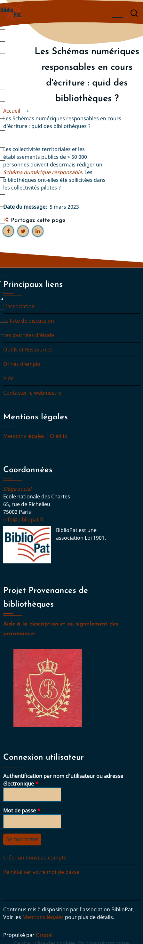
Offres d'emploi (22, 363)
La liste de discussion (28, 320)
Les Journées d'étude (28, 335)
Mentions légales (23, 436)
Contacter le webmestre (32, 392)
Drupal (44, 935)
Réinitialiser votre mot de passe (41, 871)
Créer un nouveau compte (35, 857)
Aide (8, 378)
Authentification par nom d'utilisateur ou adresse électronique (63, 779)
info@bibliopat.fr (23, 519)
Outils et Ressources (28, 349)
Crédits (58, 436)
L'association (19, 306)
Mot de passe (19, 810)
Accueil (11, 110)
